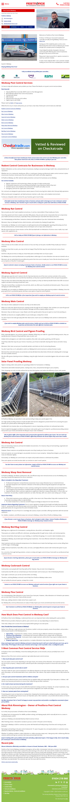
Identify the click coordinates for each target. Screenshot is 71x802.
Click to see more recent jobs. (9, 762)
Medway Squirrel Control (14, 272)
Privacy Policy (8, 784)
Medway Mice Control (12, 241)
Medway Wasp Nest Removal (16, 472)
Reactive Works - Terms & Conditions (14, 791)
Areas (22, 27)
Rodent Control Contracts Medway (11, 108)
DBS (66, 799)
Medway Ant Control (12, 442)
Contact (30, 27)
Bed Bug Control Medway (8, 131)
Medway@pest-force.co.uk (10, 23)
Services (6, 27)
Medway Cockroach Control (15, 565)
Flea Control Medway (7, 134)
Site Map (6, 793)
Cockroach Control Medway (9, 137)
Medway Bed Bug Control (14, 526)
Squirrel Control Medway (8, 117)
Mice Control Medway (7, 114)
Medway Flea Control (12, 592)
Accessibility (7, 782)
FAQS (11, 103)
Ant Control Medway (7, 128)
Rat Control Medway (7, 111)
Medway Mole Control (12, 301)
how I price (19, 103)
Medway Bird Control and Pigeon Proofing (23, 331)
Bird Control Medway (7, 123)
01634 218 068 (7, 21)
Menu (5, 4)
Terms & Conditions (10, 789)
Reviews (14, 27)
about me (42, 41)
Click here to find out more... (60, 789)
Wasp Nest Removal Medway (9, 125)
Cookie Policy (8, 786)
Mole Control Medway (7, 120)
